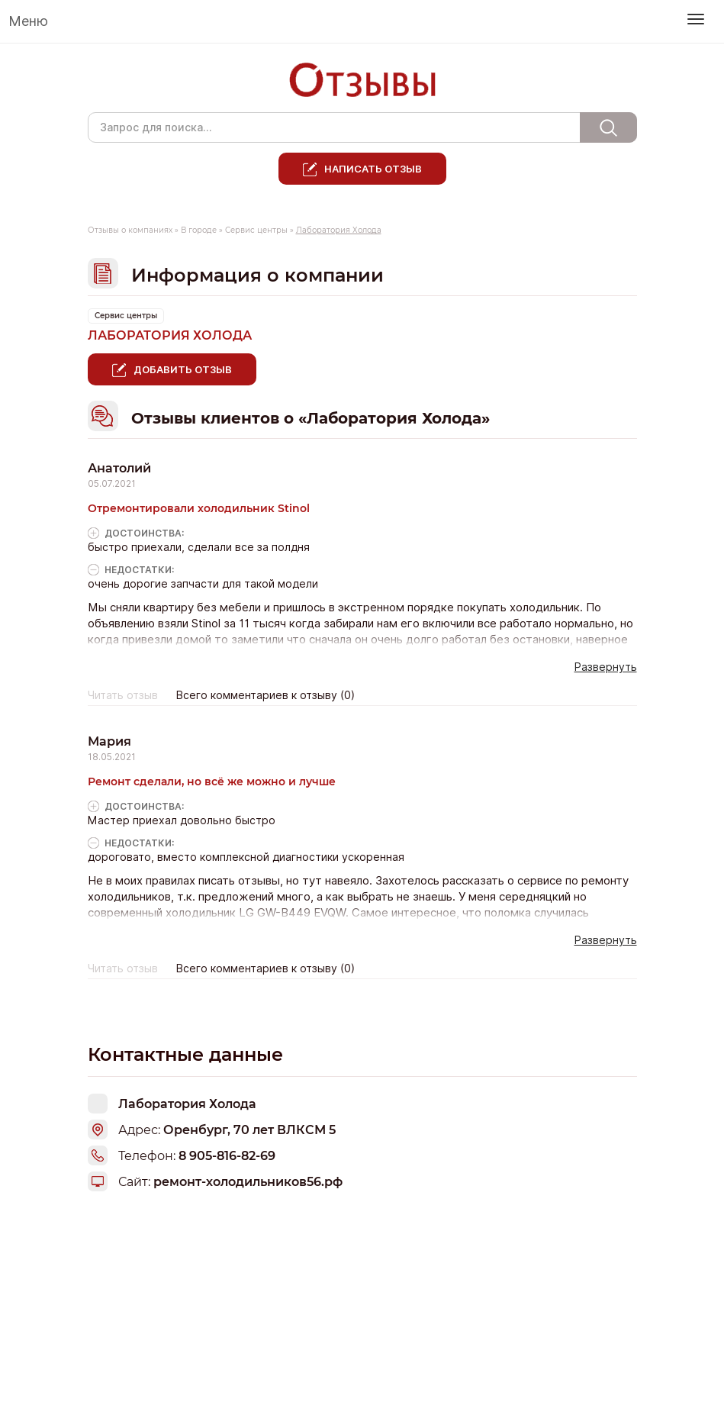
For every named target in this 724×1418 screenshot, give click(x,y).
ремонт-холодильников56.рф (248, 1182)
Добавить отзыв (183, 369)
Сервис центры (256, 230)
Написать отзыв (373, 169)
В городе (199, 230)
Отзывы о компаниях (130, 230)
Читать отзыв (123, 695)
